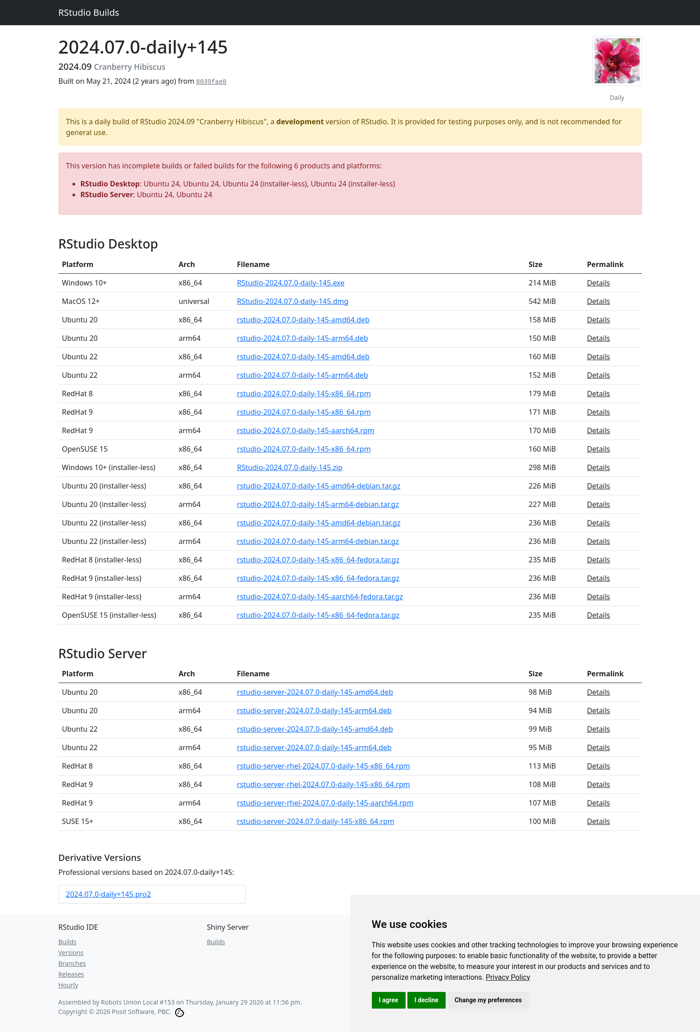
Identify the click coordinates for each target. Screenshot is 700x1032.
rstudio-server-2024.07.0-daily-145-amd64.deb (315, 692)
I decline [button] (426, 1000)
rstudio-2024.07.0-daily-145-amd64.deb (303, 320)
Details (598, 283)
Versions (71, 952)
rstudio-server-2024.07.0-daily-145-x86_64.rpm (315, 821)
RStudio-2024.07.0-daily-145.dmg (292, 301)
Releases (71, 974)
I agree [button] (388, 1000)
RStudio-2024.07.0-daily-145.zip (290, 467)
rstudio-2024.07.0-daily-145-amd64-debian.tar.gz (318, 486)
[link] (508, 977)
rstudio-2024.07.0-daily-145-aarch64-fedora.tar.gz (320, 597)
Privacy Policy (508, 977)
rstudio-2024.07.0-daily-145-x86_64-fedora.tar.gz (318, 560)
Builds (68, 941)
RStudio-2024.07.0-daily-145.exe (290, 283)
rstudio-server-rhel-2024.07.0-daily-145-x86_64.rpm (323, 766)
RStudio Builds (89, 12)
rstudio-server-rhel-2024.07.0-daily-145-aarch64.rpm (325, 803)
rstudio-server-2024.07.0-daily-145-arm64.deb (314, 710)
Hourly (68, 985)
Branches (72, 963)
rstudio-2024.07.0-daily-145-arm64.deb (302, 338)
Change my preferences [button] (488, 1000)
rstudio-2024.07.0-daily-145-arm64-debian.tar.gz (318, 504)
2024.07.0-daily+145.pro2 (108, 894)
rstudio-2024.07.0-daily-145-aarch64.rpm (305, 430)
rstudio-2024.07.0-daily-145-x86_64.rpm (303, 393)
